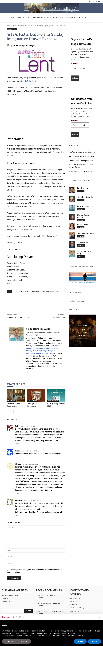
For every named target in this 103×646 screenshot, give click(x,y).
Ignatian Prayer (17, 26)
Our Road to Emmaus (82, 331)
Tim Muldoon (83, 242)
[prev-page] (8, 411)
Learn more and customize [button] (16, 641)
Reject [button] (80, 641)
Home (9, 26)
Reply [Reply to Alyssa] (17, 493)
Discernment (11, 400)
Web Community (53, 400)
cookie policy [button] (70, 633)
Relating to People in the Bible (81, 156)
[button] (95, 17)
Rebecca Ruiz (83, 224)
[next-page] (12, 411)
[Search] (28, 611)
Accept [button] (94, 641)
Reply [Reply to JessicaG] (17, 515)
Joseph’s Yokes (59, 317)
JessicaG (19, 500)
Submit (75, 78)
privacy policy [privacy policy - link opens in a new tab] (64, 631)
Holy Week (35, 291)
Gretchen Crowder (85, 197)
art (15, 291)
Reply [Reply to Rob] (17, 443)
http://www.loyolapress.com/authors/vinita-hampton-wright (42, 333)
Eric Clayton (82, 188)
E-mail (74, 64)
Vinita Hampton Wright (23, 45)
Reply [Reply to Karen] (17, 457)
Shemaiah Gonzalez (86, 233)
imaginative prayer (47, 291)
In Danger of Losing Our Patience (20, 317)
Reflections (82, 325)
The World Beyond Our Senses (82, 152)
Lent (57, 291)
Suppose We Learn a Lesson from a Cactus (81, 165)
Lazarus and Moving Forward (81, 161)
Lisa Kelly (82, 335)
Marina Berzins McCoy (83, 216)
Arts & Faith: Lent (28, 81)
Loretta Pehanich (85, 206)
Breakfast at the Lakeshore (80, 171)
